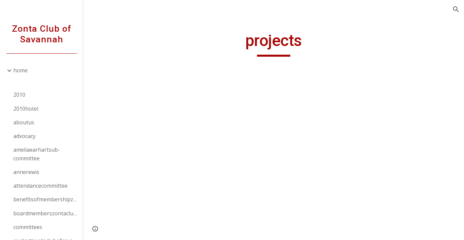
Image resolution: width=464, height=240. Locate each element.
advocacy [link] (24, 136)
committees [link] (27, 227)
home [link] (20, 70)
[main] (273, 43)
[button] (456, 9)
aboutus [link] (23, 122)
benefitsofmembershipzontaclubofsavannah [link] (46, 199)
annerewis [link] (26, 172)
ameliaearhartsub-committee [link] (36, 154)
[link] (45, 80)
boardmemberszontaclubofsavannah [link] (46, 213)
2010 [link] (19, 94)
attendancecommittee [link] (40, 185)
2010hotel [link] (25, 108)
